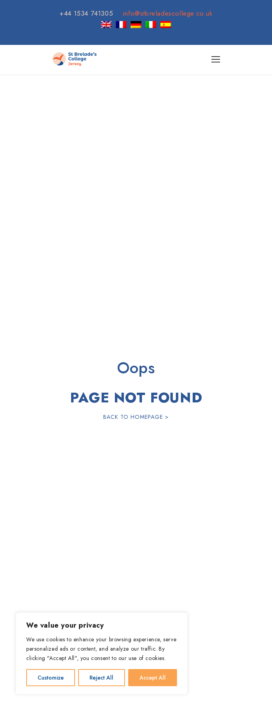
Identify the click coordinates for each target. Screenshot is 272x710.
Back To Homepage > (136, 417)
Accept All (153, 678)
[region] (102, 653)
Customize (51, 678)
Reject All (101, 678)
